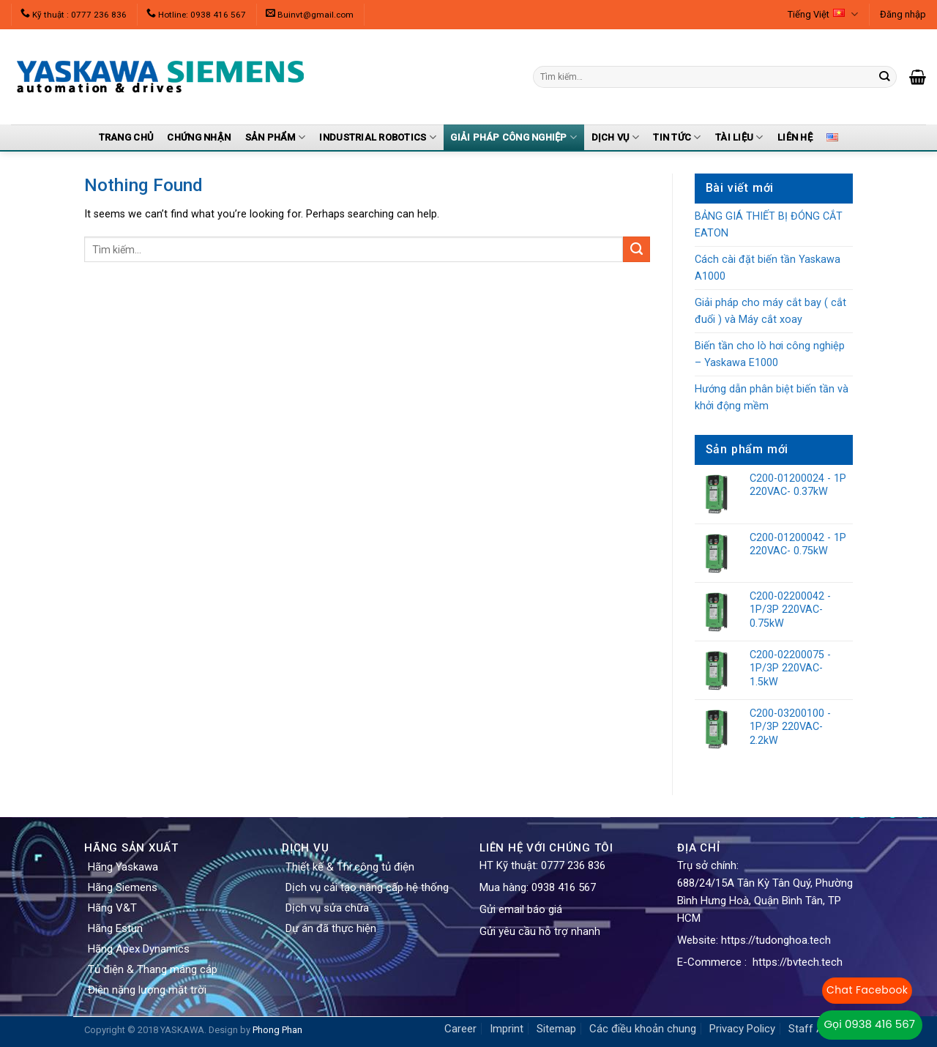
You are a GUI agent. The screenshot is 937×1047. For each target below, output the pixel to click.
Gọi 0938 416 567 (869, 1024)
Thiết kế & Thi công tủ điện (349, 866)
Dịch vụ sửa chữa (327, 907)
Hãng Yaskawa (123, 866)
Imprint (506, 1028)
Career (460, 1028)
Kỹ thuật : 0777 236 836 (79, 15)
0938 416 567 (563, 887)
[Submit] (636, 249)
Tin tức (677, 137)
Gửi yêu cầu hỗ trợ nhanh (539, 931)
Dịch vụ (615, 137)
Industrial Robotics (377, 137)
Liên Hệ (795, 137)
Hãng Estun (115, 928)
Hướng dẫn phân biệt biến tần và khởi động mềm (771, 397)
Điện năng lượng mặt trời (147, 989)
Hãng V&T (112, 907)
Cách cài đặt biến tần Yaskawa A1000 (767, 268)
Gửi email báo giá (520, 909)
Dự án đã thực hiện (330, 928)
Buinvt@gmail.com (315, 15)
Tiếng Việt (823, 14)
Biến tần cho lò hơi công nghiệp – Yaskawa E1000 (770, 354)
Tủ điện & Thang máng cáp (152, 969)
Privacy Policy (742, 1028)
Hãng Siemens (122, 887)
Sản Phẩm (275, 137)
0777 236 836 (573, 865)
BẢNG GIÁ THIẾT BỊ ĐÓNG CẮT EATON (769, 224)
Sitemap (556, 1028)
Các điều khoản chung (642, 1028)
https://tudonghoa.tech (776, 940)
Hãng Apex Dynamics (139, 948)
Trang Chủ (126, 137)
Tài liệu (739, 137)
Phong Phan (277, 1029)
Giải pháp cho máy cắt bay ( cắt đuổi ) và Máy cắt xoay (770, 311)
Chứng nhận (199, 137)
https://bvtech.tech (798, 962)
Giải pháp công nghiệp (513, 137)
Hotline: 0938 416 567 (202, 15)
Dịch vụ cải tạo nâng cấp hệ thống (367, 887)
